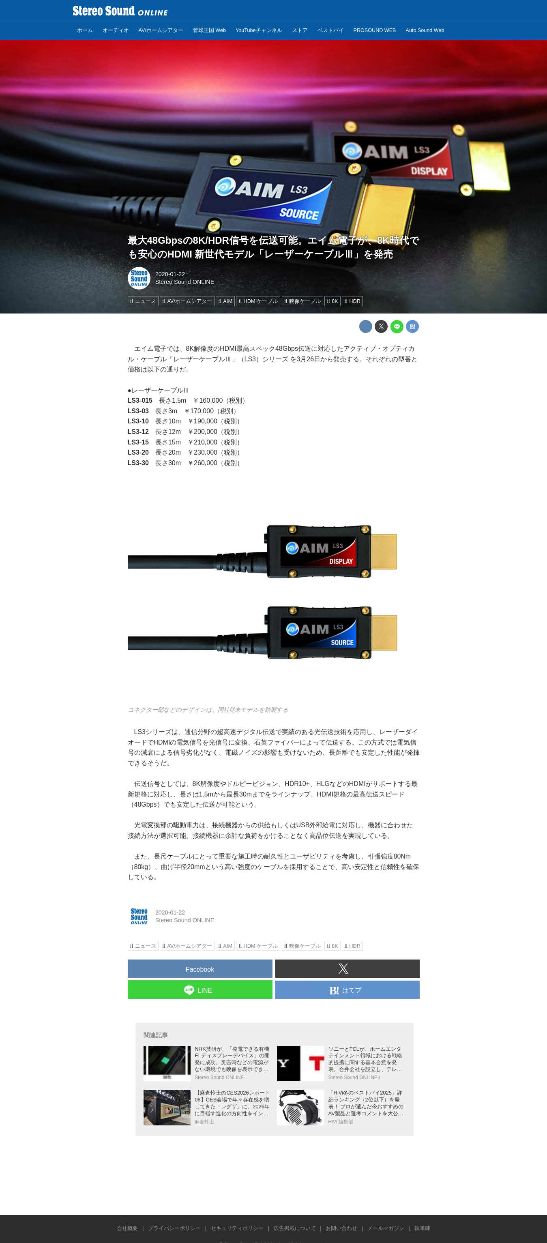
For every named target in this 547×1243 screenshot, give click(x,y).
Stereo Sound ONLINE (185, 282)
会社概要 (127, 1228)
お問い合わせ (341, 1228)
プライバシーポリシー (174, 1228)
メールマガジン (385, 1228)
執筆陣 (422, 1228)
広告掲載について (295, 1228)
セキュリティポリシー (237, 1228)
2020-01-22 (170, 274)
